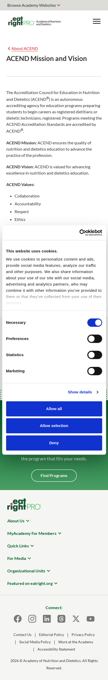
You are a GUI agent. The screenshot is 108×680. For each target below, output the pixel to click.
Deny (54, 443)
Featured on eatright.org (30, 583)
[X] (76, 619)
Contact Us (22, 634)
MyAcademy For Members (31, 533)
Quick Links (18, 545)
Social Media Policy (35, 642)
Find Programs (54, 475)
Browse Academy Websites (31, 5)
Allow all (54, 408)
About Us (15, 520)
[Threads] (61, 619)
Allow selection (54, 425)
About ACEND (24, 48)
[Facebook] (17, 619)
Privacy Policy (83, 634)
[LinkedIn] (47, 619)
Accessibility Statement (56, 649)
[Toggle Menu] (96, 21)
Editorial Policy (51, 634)
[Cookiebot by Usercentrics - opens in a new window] (79, 232)
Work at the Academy (75, 642)
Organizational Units (26, 570)
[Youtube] (90, 619)
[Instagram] (32, 619)
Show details (80, 392)
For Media (16, 558)
